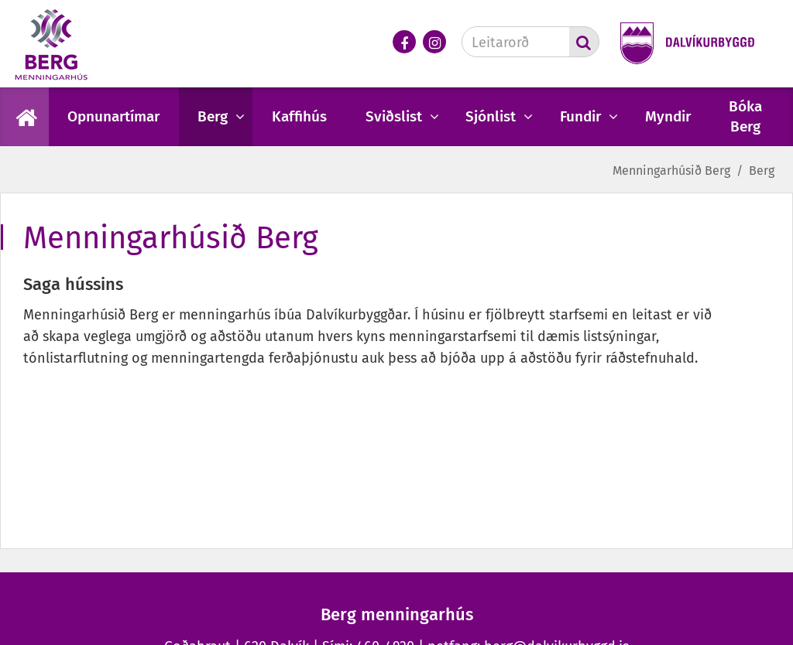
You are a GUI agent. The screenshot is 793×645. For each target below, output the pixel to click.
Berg (761, 170)
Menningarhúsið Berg (671, 170)
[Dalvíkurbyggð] (681, 44)
